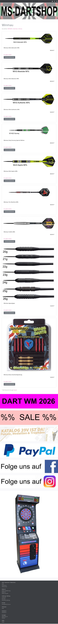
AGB (3, 584)
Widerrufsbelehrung (6, 590)
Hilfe (3, 608)
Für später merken (7, 54)
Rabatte (3, 618)
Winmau (20, 28)
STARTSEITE (9, 28)
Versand (15, 390)
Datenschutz (4, 586)
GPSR (3, 622)
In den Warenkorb (9, 57)
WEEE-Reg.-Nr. (5, 616)
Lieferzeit (4, 597)
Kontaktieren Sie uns (6, 604)
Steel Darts (15, 28)
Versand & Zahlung (6, 600)
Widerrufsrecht (5, 593)
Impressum (4, 585)
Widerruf (4, 592)
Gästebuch (4, 612)
